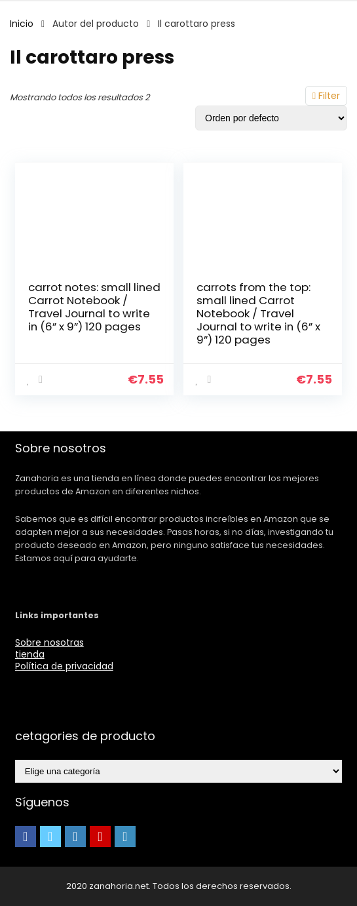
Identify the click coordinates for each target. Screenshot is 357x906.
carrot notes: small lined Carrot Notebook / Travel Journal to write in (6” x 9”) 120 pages (94, 306)
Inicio (21, 23)
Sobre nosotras (49, 642)
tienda (30, 654)
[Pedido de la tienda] (271, 118)
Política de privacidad (64, 666)
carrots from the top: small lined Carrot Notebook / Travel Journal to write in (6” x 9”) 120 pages (258, 313)
